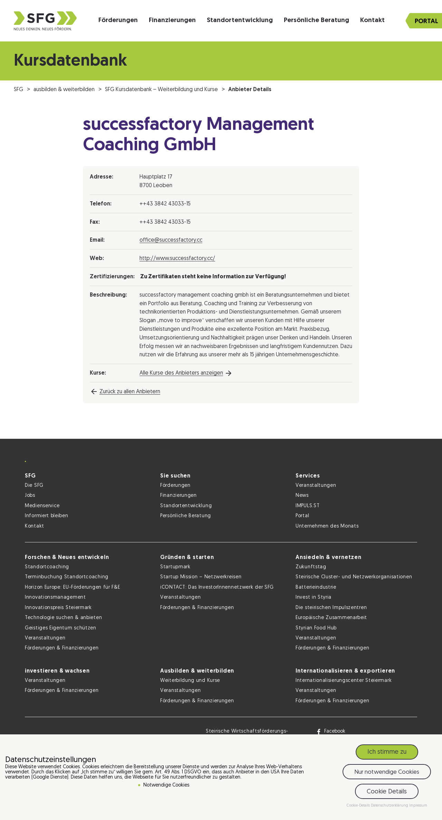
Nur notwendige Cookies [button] (386, 772)
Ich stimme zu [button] (386, 752)
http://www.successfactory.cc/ (177, 258)
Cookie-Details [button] (359, 806)
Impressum (418, 806)
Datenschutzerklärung (390, 806)
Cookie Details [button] (387, 792)
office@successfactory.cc (171, 240)
